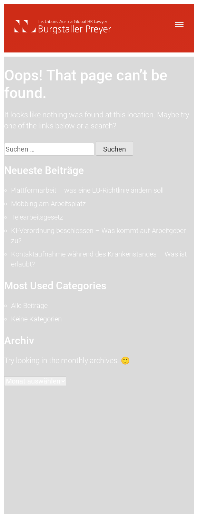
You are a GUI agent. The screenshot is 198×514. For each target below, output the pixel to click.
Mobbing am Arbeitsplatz (48, 204)
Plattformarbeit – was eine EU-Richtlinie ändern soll (87, 190)
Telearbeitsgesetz (37, 217)
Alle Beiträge (29, 305)
